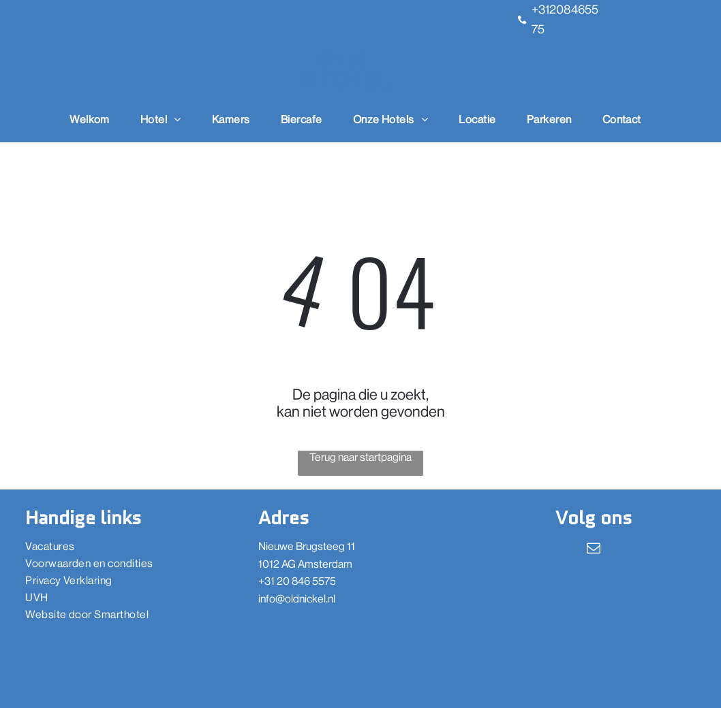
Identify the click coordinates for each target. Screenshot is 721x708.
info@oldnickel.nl (296, 598)
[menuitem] (94, 119)
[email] (593, 550)
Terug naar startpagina (360, 457)
